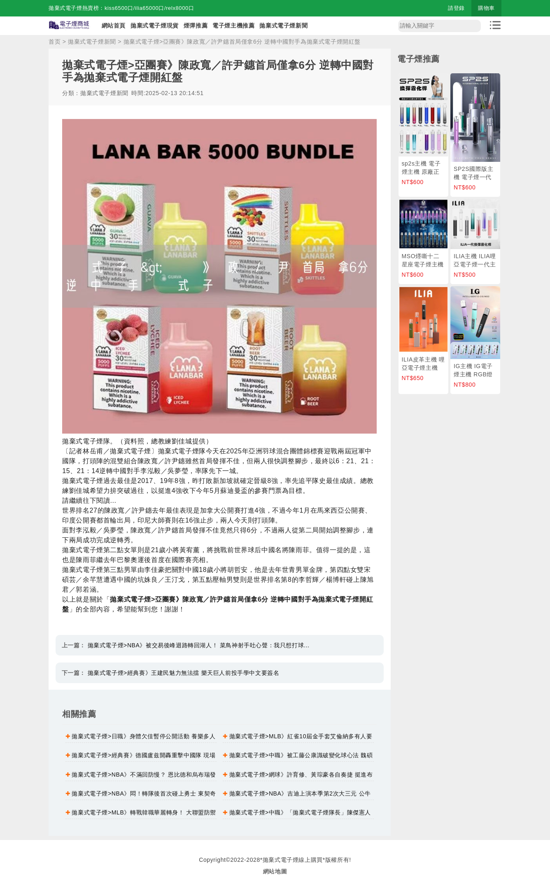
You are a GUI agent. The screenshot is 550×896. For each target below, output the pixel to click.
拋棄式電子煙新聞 (283, 25)
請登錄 (456, 8)
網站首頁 (114, 25)
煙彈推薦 (195, 25)
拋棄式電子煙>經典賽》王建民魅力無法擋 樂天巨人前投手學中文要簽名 (184, 673)
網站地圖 (275, 871)
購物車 (486, 8)
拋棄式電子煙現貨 (155, 25)
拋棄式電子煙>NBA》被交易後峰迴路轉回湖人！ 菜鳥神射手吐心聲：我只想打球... (199, 645)
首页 (55, 41)
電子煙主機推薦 (233, 25)
